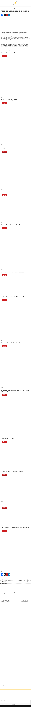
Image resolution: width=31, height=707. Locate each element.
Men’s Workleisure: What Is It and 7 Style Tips (25, 686)
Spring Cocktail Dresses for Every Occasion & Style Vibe (5, 686)
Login (30, 697)
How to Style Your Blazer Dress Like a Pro (15, 686)
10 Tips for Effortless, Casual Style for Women (15, 592)
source (2, 97)
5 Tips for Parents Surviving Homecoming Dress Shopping (15, 677)
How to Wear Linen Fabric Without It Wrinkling (4, 592)
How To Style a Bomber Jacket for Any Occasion (25, 592)
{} (12, 704)
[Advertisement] (15, 24)
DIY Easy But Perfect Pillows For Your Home (7, 580)
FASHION (5, 8)
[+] (14, 704)
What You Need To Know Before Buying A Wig (25, 601)
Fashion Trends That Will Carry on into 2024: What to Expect (5, 601)
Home (1, 8)
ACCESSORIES (9, 8)
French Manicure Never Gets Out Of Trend (23, 580)
